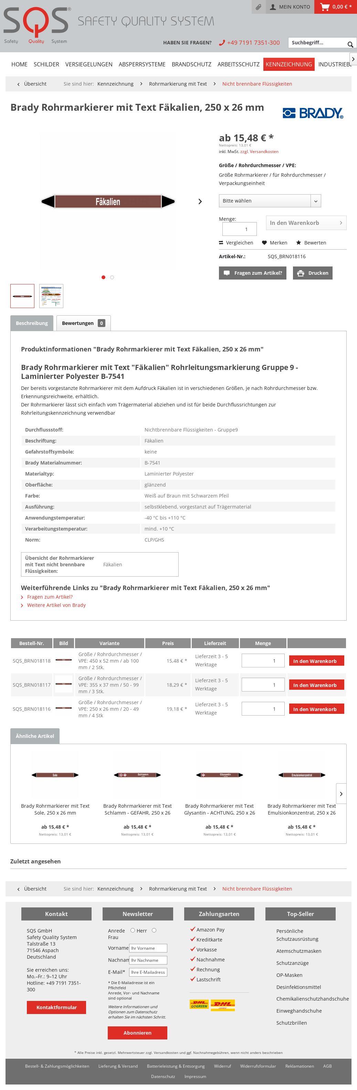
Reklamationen (299, 1066)
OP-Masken (289, 975)
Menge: (227, 219)
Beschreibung (32, 323)
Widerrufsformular (258, 1066)
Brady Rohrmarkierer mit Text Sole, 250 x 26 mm (55, 809)
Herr (138, 930)
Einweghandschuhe (299, 1010)
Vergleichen (236, 242)
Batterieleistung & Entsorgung (176, 1066)
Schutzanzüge (292, 963)
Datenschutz (163, 1076)
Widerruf (222, 1066)
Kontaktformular (56, 1007)
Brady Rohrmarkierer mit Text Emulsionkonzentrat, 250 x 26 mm (301, 809)
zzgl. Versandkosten (259, 151)
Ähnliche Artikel (35, 736)
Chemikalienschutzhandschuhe (300, 998)
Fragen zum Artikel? (252, 273)
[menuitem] (259, 7)
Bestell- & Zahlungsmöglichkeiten (57, 1066)
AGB (327, 1066)
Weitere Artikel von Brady (53, 605)
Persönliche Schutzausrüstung (297, 935)
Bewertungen (83, 323)
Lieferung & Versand (118, 1066)
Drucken (312, 273)
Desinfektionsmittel (298, 987)
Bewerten (311, 242)
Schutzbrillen (291, 1023)
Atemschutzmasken (299, 951)
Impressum (195, 1076)
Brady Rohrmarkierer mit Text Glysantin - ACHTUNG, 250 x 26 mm (219, 809)
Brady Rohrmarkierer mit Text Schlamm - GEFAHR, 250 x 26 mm (137, 809)
